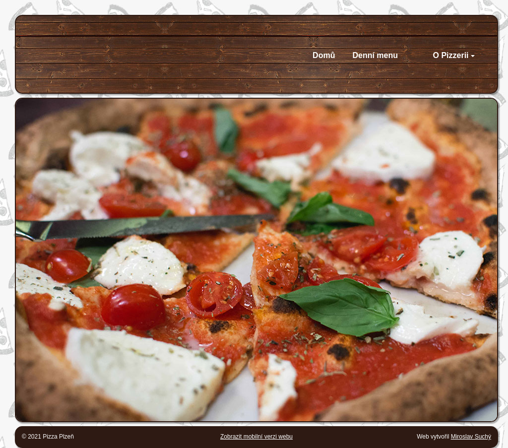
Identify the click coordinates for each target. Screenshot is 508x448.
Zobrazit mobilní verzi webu (256, 436)
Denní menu (375, 55)
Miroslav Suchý (471, 436)
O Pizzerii (454, 55)
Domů (324, 55)
